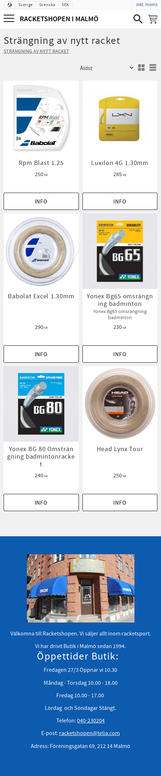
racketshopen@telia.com (89, 733)
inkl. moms (146, 5)
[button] (10, 19)
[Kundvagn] (152, 19)
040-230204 (91, 720)
